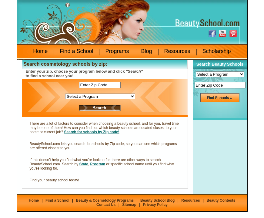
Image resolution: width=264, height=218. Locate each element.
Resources (177, 51)
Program (97, 164)
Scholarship (216, 51)
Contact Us (105, 205)
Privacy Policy (155, 205)
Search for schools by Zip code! (91, 132)
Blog (146, 51)
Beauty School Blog (157, 200)
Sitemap (129, 205)
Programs (117, 51)
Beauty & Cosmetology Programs (105, 200)
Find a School (76, 51)
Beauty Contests (220, 200)
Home (40, 51)
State (83, 164)
